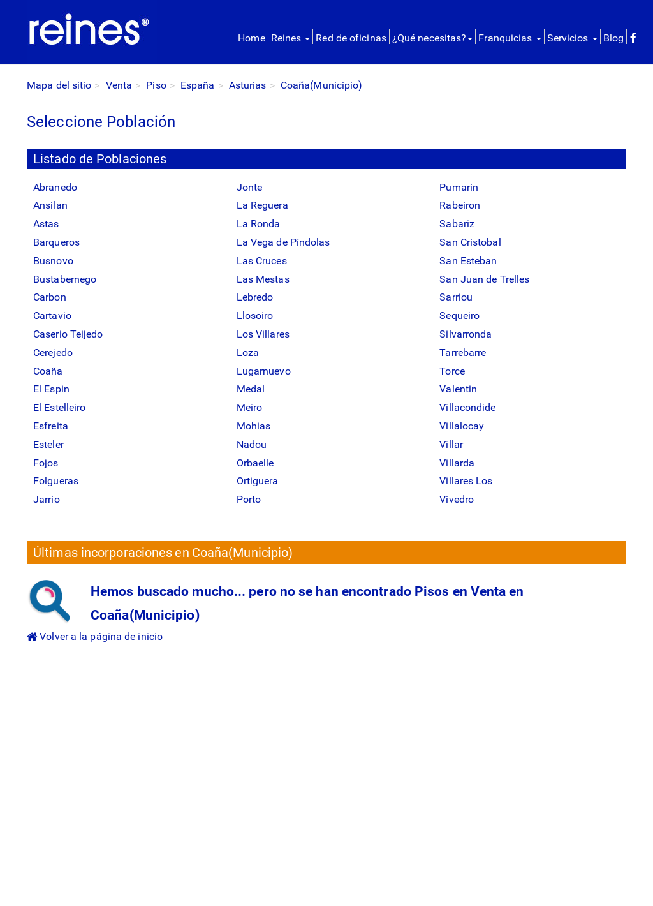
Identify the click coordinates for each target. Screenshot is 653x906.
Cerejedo (53, 352)
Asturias (248, 85)
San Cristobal (470, 242)
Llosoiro (255, 315)
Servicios (572, 38)
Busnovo (53, 261)
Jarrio (46, 499)
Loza (248, 352)
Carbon (49, 297)
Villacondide (467, 407)
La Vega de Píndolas (283, 242)
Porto (249, 499)
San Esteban (468, 261)
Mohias (254, 426)
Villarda (456, 463)
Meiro (250, 407)
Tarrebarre (462, 352)
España (197, 85)
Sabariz (456, 224)
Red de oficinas (351, 38)
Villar (451, 444)
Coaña (48, 371)
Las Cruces (262, 261)
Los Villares (263, 334)
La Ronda (259, 224)
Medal (251, 389)
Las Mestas (263, 279)
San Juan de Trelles (484, 279)
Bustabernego (64, 279)
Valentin (458, 389)
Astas (46, 224)
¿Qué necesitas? (432, 38)
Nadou (252, 444)
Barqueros (56, 242)
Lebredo (255, 297)
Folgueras (55, 481)
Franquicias (509, 38)
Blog (613, 38)
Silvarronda (465, 334)
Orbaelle (255, 463)
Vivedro (456, 499)
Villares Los (465, 481)
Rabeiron (459, 205)
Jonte (250, 187)
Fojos (46, 463)
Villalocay (461, 426)
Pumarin (458, 187)
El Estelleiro (59, 407)
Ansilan (50, 205)
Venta (119, 85)
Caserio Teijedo (68, 334)
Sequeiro (459, 315)
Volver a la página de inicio (95, 636)
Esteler (48, 444)
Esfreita (50, 426)
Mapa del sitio (59, 85)
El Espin (51, 389)
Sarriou (456, 297)
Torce (452, 371)
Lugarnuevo (264, 371)
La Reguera (262, 205)
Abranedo (55, 187)
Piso (156, 85)
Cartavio (52, 315)
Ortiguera (258, 481)
